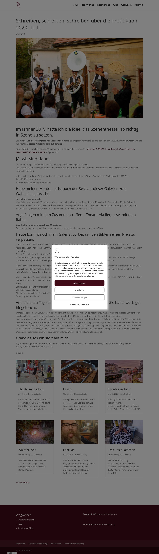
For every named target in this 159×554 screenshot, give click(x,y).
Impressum (85, 305)
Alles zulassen (80, 283)
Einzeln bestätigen (79, 297)
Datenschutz (74, 305)
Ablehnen (79, 290)
